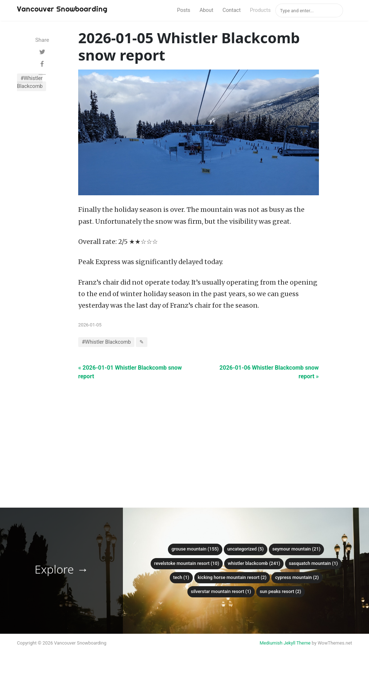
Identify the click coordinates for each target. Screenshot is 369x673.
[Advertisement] (198, 431)
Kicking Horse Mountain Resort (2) (232, 577)
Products (260, 10)
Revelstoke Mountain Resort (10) (186, 563)
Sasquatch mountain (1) (313, 563)
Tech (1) (181, 577)
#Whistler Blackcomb (30, 82)
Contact (232, 10)
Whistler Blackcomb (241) (254, 563)
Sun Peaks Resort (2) (280, 591)
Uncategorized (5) (245, 549)
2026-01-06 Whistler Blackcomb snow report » (269, 372)
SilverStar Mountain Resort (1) (221, 591)
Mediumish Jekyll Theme (285, 643)
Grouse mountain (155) (195, 549)
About (206, 10)
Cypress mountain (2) (297, 577)
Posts (183, 10)
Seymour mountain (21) (296, 549)
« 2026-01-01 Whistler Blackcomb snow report (130, 372)
